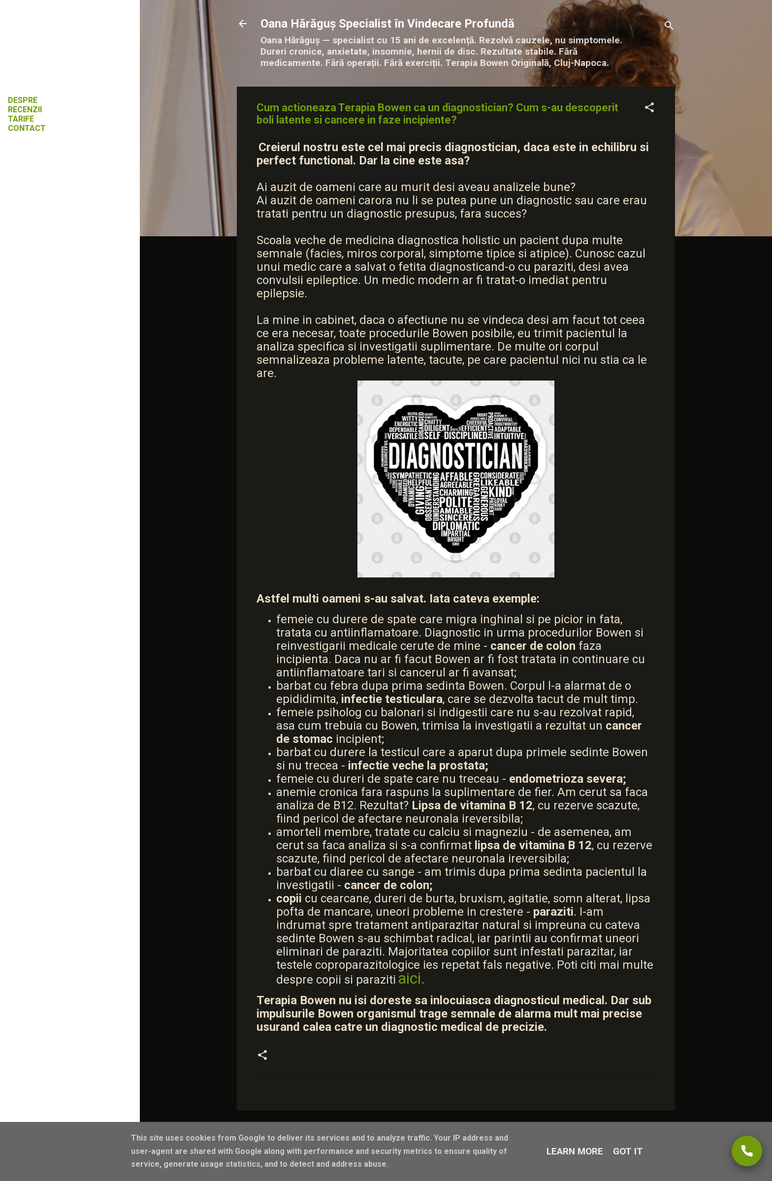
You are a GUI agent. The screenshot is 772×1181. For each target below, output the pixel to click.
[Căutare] (669, 27)
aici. (411, 978)
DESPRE (22, 100)
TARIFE (21, 119)
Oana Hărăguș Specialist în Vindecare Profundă (387, 24)
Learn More (575, 1151)
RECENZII (25, 109)
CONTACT (27, 128)
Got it (628, 1151)
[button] (649, 108)
